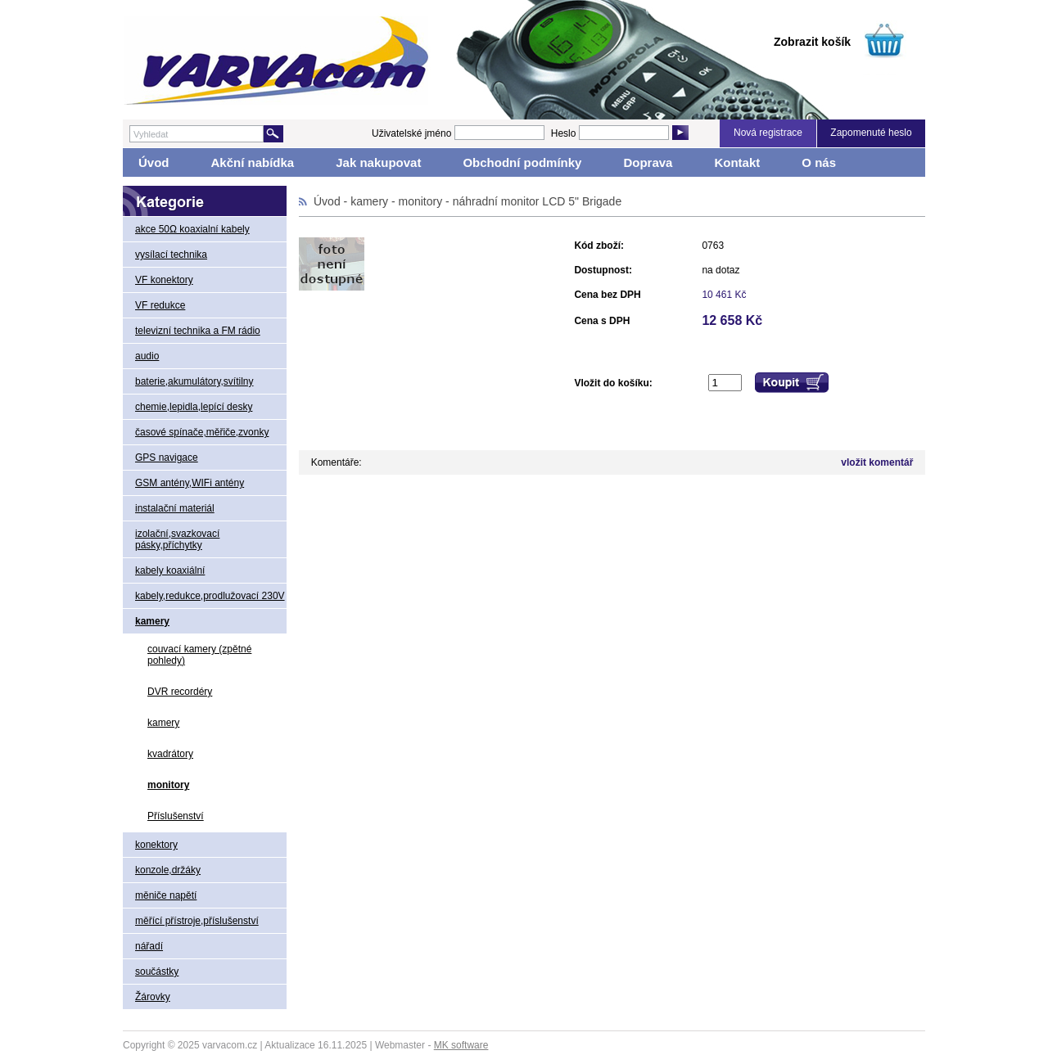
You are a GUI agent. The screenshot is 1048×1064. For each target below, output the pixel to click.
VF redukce (160, 305)
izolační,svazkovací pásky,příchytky (177, 539)
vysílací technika (171, 254)
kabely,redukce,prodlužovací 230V (210, 596)
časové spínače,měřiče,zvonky (202, 432)
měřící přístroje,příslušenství (197, 920)
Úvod (153, 162)
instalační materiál (175, 508)
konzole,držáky (168, 870)
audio (147, 356)
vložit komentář (877, 462)
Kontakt (737, 162)
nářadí (149, 946)
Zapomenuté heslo (870, 132)
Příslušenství (175, 816)
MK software (461, 1045)
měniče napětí (165, 895)
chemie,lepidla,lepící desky (193, 407)
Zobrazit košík (812, 41)
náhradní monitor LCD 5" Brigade (537, 201)
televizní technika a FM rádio (197, 330)
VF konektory (164, 280)
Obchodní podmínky (522, 162)
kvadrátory (170, 754)
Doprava (647, 162)
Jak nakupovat (378, 162)
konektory (156, 844)
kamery (152, 621)
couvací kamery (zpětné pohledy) (199, 654)
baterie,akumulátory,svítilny (194, 381)
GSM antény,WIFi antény (189, 483)
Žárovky (152, 997)
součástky (156, 971)
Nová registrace (768, 132)
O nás (819, 162)
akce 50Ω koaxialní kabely (192, 229)
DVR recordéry (179, 691)
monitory (168, 785)
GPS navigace (166, 457)
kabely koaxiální (170, 570)
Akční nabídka (253, 162)
